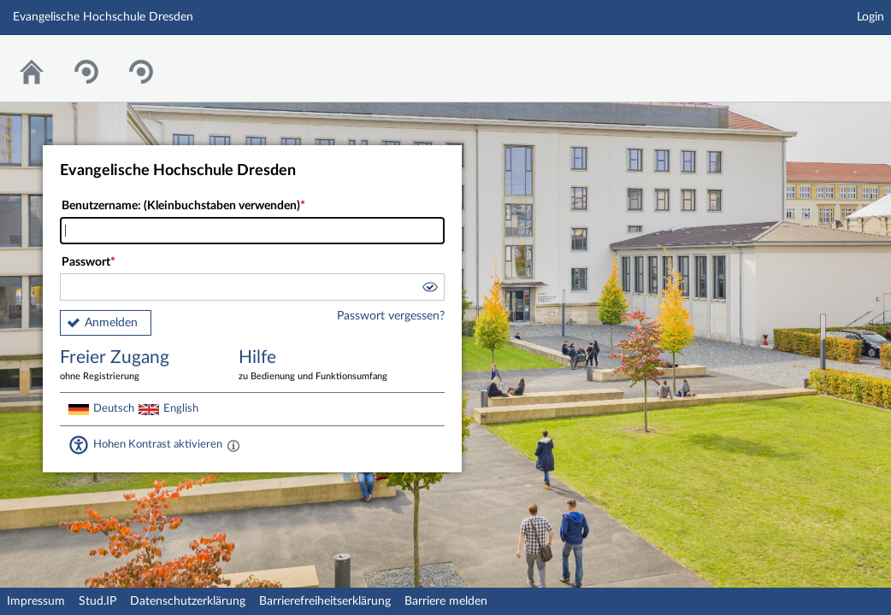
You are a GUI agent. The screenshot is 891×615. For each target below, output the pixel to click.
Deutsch (113, 408)
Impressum (36, 601)
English (180, 408)
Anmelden (111, 323)
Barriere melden (445, 601)
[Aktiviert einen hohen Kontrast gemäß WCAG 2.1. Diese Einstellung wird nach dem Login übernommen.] (233, 445)
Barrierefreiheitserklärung (325, 601)
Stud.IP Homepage (825, 57)
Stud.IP (97, 601)
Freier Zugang (137, 366)
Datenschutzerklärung (187, 601)
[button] (429, 289)
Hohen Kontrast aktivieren (157, 444)
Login (870, 17)
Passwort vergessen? (391, 316)
